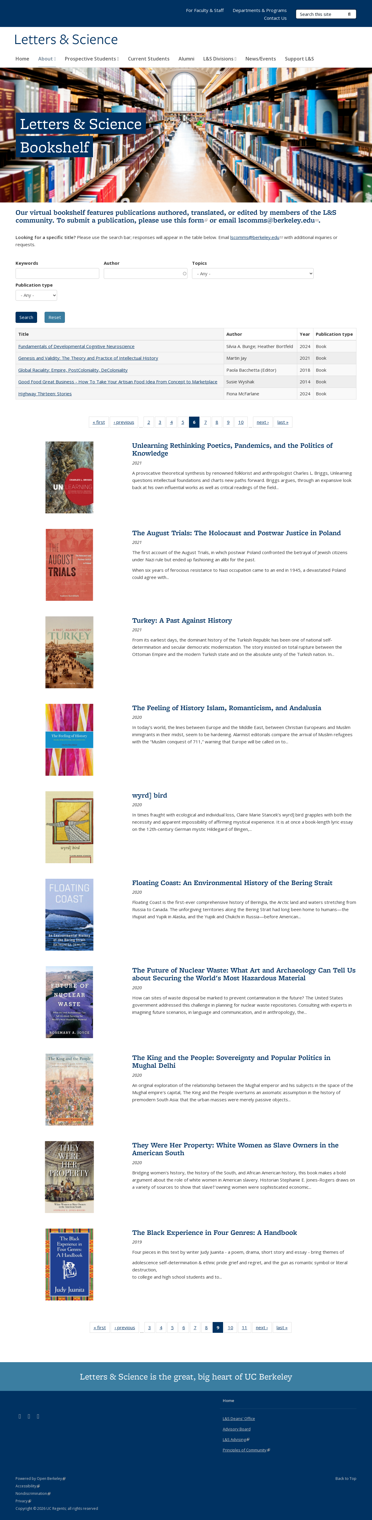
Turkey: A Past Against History (182, 620)
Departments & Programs (260, 10)
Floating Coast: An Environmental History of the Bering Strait (232, 882)
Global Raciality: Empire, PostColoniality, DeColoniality (73, 370)
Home (22, 58)
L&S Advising (236, 1439)
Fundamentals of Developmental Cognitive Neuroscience (76, 346)
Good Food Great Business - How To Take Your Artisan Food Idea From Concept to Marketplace (117, 382)
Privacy (23, 1501)
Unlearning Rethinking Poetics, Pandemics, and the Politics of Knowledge (232, 449)
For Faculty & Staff (205, 10)
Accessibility (28, 1486)
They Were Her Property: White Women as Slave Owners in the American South (235, 1148)
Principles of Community (246, 1450)
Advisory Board (237, 1429)
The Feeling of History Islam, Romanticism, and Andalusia (226, 707)
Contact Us (275, 18)
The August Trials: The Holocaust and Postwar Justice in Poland (236, 532)
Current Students (149, 58)
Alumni (186, 58)
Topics (199, 263)
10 (243, 423)
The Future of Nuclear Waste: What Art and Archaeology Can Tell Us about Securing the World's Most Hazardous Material (244, 973)
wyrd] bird (149, 795)
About (47, 58)
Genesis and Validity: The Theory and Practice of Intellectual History (88, 358)
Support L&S (299, 58)
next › (265, 423)
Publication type (34, 285)
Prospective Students (92, 58)
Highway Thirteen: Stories (45, 394)
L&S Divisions (220, 58)
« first (101, 423)
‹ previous (126, 423)
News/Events (261, 58)
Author (112, 263)
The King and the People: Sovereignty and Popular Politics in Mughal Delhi (231, 1061)
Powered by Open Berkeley (40, 1478)
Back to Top (346, 1478)
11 (246, 1328)
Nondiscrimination (33, 1493)
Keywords (27, 263)
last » (285, 423)
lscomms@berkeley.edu (278, 220)
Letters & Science (66, 40)
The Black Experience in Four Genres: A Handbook (214, 1232)
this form (191, 220)
